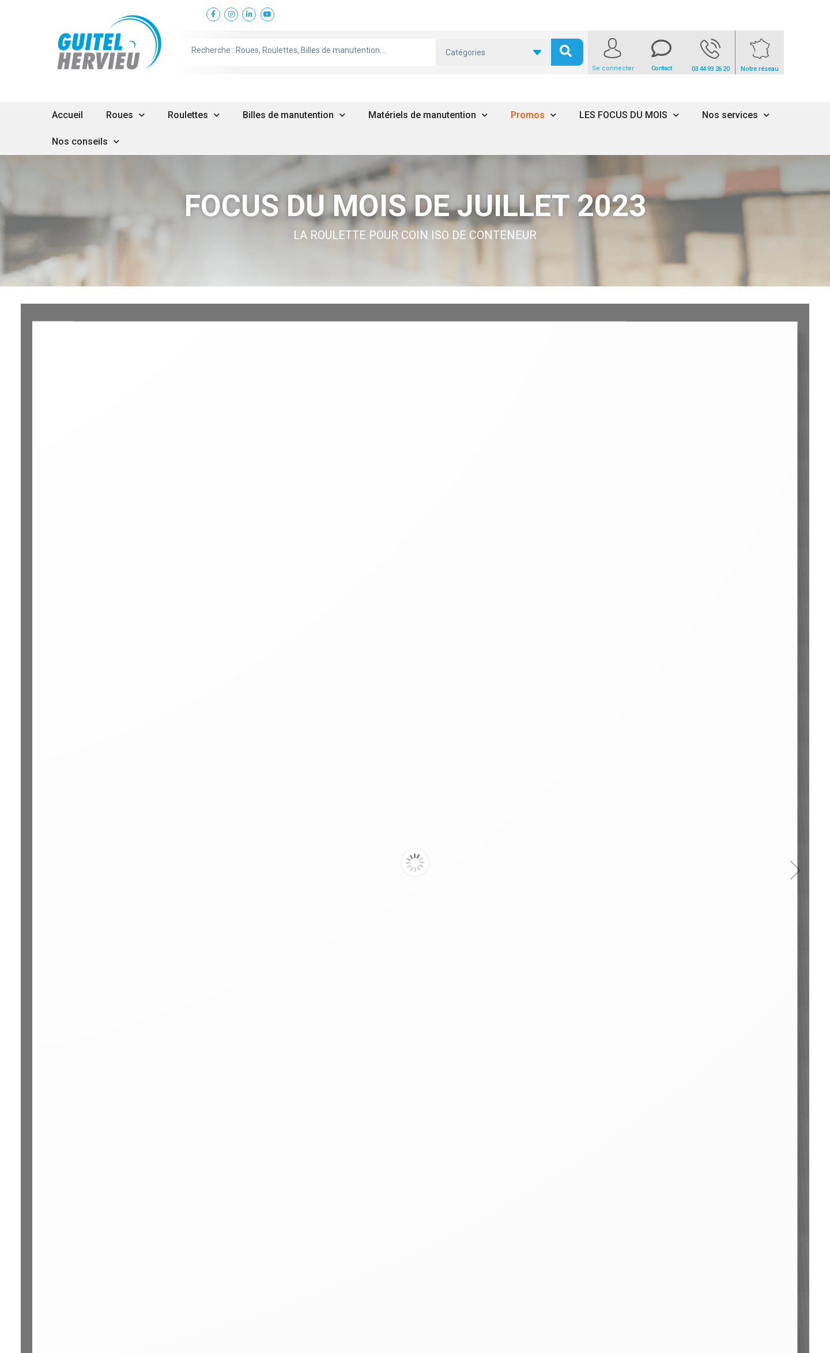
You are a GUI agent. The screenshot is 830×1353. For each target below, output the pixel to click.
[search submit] (567, 52)
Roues (125, 115)
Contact (661, 68)
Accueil (67, 114)
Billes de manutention (294, 115)
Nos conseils (85, 141)
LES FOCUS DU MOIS (629, 115)
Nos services (735, 115)
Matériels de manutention (428, 115)
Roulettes (194, 115)
